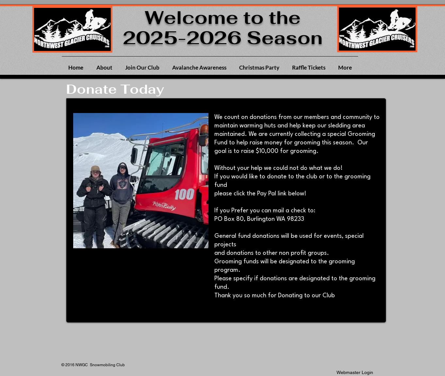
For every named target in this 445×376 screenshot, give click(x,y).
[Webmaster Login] (355, 372)
